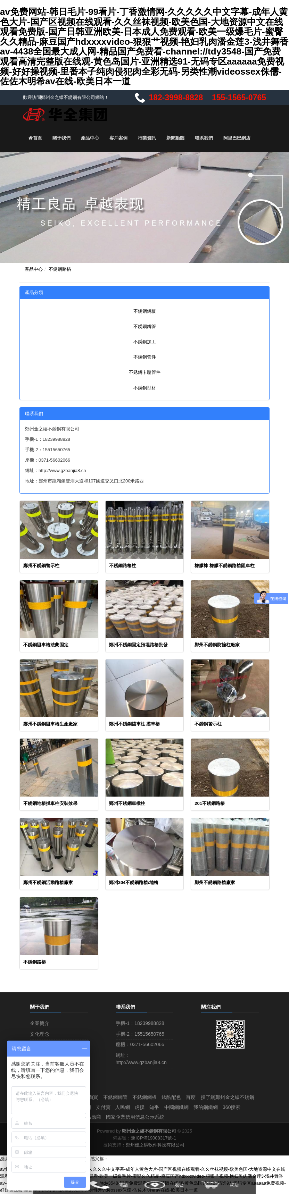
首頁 (35, 137)
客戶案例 (118, 137)
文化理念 (39, 1033)
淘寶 (94, 1097)
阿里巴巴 (101, 1107)
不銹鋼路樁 (60, 268)
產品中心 (90, 137)
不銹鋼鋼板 (144, 310)
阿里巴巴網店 (236, 137)
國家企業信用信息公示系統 (191, 1117)
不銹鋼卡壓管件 (144, 372)
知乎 (217, 1107)
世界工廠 (116, 1117)
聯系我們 (204, 137)
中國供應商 (144, 1117)
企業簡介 (39, 1023)
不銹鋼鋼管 (144, 325)
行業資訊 (147, 137)
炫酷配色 (174, 1097)
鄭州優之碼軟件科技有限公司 (155, 1145)
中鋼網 (144, 1107)
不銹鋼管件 (144, 356)
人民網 (184, 1107)
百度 (194, 1097)
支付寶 (164, 1107)
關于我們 (61, 137)
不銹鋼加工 (144, 341)
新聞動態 (175, 137)
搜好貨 (124, 1107)
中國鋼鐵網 (240, 1107)
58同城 (93, 1117)
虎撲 (202, 1107)
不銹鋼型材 (144, 387)
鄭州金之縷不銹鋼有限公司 (149, 1131)
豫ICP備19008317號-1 (153, 1138)
